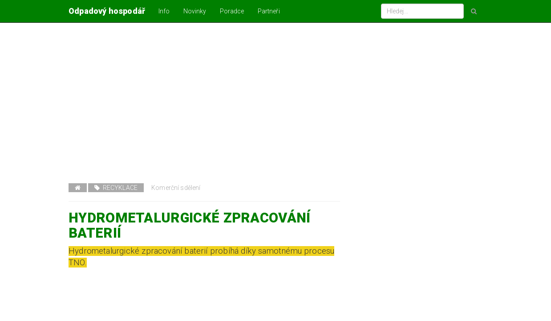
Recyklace (116, 187)
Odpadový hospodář (107, 11)
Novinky (195, 11)
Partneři (269, 11)
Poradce (232, 11)
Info (164, 11)
